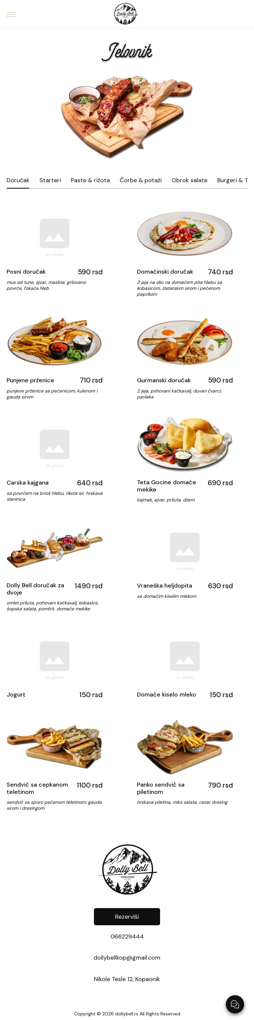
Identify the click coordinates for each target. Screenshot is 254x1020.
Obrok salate (189, 180)
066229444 (127, 936)
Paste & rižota (90, 180)
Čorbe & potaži (141, 180)
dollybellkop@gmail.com (127, 957)
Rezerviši (127, 917)
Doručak (18, 180)
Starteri (50, 180)
